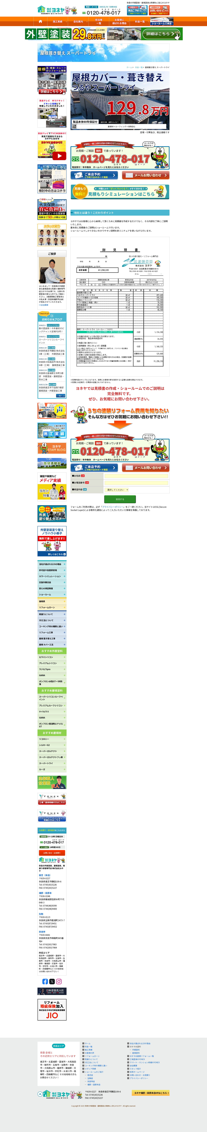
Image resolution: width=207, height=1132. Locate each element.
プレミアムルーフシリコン (51, 705)
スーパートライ (46, 763)
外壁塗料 (136, 1049)
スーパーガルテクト (48, 751)
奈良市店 (91, 1081)
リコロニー (44, 739)
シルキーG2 (44, 745)
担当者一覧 (98, 21)
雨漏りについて (46, 614)
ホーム (87, 1043)
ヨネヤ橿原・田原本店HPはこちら (150, 1092)
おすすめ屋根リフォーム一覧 (142, 1056)
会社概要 (133, 1065)
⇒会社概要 (43, 305)
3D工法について (46, 620)
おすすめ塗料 (135, 1046)
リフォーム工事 (46, 632)
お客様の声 (89, 1053)
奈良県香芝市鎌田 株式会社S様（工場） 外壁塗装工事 (52, 352)
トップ (40, 21)
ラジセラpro (44, 669)
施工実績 (57, 21)
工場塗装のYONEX (137, 1059)
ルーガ (42, 769)
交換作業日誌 (45, 582)
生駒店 (90, 1078)
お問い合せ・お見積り (52, 853)
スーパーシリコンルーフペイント (51, 341)
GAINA (42, 675)
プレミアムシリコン (48, 663)
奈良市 (42, 931)
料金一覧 (140, 21)
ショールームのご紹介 (161, 21)
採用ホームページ (137, 1072)
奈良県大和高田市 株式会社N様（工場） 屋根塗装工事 (52, 363)
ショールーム (45, 594)
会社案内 (78, 21)
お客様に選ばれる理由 (119, 21)
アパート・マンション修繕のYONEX (145, 1062)
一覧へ (60, 395)
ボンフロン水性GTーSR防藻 (50, 682)
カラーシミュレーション (50, 576)
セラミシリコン (46, 657)
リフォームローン (47, 607)
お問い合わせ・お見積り (140, 1075)
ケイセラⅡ (44, 711)
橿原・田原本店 (93, 1084)
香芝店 (90, 1075)
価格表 (42, 601)
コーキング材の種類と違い (51, 626)
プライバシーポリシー (112, 506)
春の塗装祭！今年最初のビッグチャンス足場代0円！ (51, 330)
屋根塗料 (136, 1053)
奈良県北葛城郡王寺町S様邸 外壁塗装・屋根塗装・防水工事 (51, 376)
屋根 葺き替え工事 (47, 638)
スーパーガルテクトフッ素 (51, 757)
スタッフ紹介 (135, 1068)
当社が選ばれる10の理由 (50, 564)
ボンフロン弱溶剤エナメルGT (51, 725)
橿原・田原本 (45, 892)
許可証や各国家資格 (48, 570)
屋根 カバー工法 (46, 644)
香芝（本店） (45, 875)
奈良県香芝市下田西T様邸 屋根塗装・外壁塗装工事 (52, 389)
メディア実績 (90, 1068)
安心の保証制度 (46, 588)
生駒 (41, 913)
